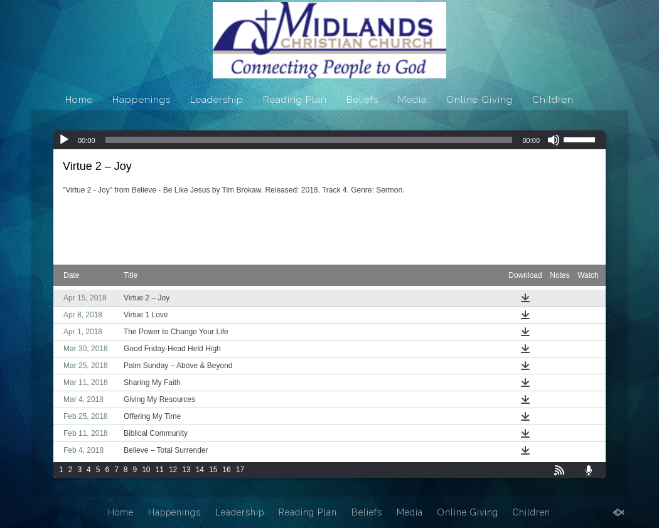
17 (240, 469)
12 (173, 469)
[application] (329, 139)
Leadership (217, 99)
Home (79, 99)
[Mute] (553, 140)
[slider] (309, 140)
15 (213, 469)
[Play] (64, 140)
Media (412, 99)
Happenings (141, 99)
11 (160, 469)
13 (186, 469)
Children (553, 99)
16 (226, 469)
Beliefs (362, 99)
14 (200, 469)
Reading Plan (295, 99)
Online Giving (479, 99)
